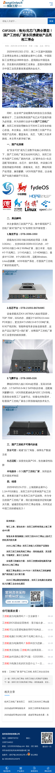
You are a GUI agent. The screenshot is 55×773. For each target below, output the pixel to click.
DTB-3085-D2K (29, 378)
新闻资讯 (34, 769)
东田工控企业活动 (41, 671)
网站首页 (48, 769)
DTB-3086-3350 (29, 234)
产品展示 (21, 769)
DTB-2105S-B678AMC (33, 308)
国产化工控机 (26, 671)
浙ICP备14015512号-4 (18, 755)
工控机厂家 (14, 671)
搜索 (51, 21)
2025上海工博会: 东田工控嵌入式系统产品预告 (29, 679)
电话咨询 (7, 769)
